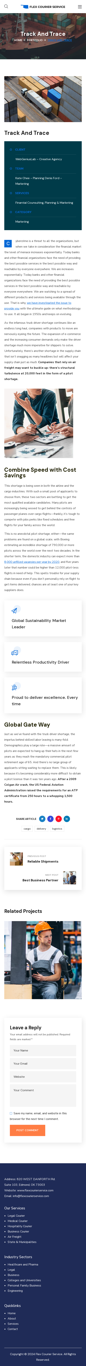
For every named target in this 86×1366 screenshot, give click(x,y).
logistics (57, 828)
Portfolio (35, 40)
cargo (27, 828)
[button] (6, 6)
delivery (41, 828)
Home (18, 40)
